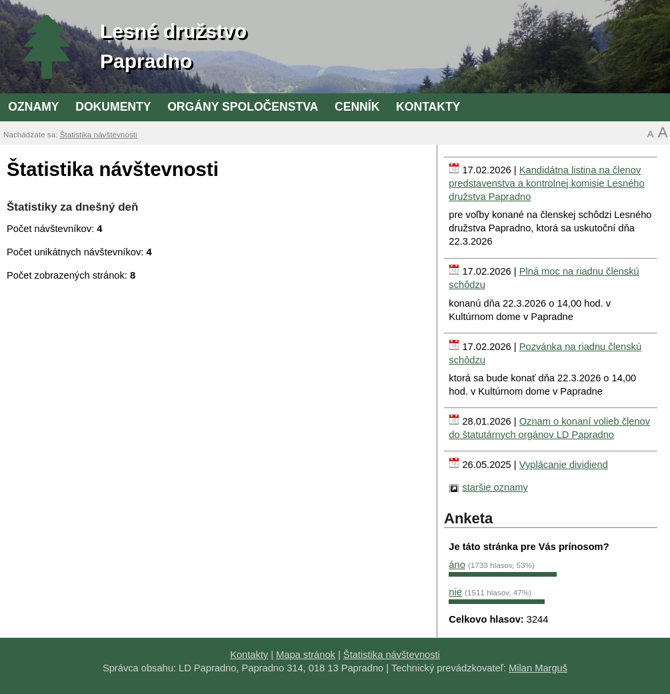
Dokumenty (113, 106)
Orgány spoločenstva (242, 106)
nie (455, 592)
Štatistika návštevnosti (98, 134)
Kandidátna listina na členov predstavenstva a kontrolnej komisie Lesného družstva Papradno (546, 183)
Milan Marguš (538, 668)
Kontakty (428, 106)
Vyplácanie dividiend (563, 464)
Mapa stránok (305, 654)
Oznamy (33, 106)
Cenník (357, 106)
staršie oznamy (495, 487)
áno (457, 564)
